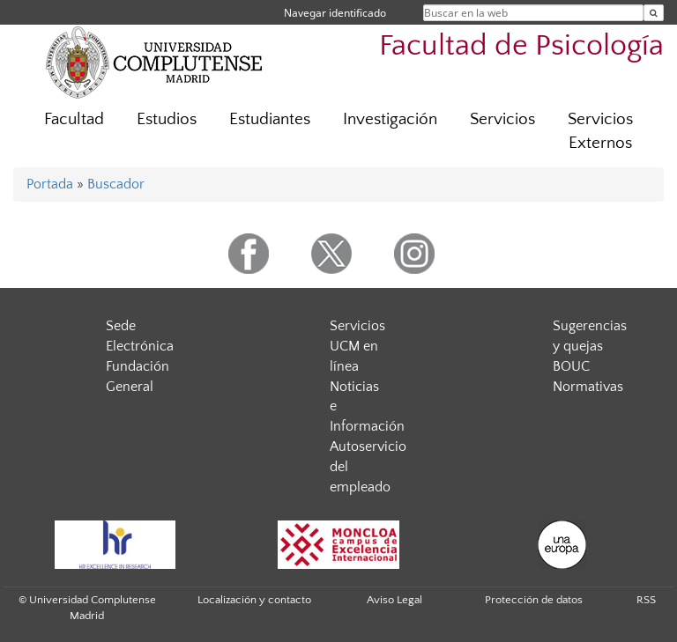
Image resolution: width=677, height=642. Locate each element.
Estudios (167, 119)
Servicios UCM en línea (357, 346)
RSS (646, 600)
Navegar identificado (335, 12)
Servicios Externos (600, 131)
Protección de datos (534, 600)
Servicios (502, 119)
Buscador (116, 184)
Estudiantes (269, 119)
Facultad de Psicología (521, 46)
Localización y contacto (254, 600)
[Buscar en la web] (654, 12)
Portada (49, 184)
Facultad (74, 119)
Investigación (390, 119)
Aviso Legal (394, 600)
